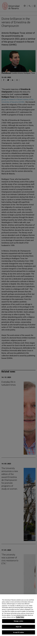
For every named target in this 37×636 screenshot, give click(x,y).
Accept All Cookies (18, 632)
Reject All (18, 626)
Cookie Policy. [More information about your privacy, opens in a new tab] (20, 617)
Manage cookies (18, 621)
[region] (18, 615)
